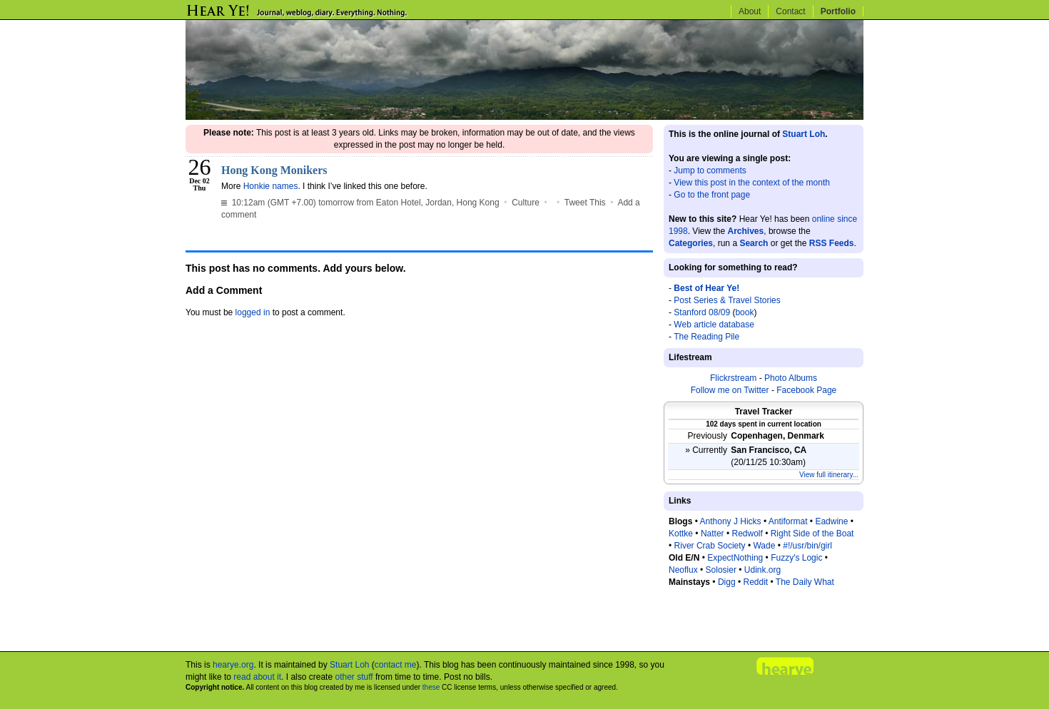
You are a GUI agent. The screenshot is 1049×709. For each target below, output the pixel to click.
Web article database (714, 325)
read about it (257, 677)
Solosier (721, 570)
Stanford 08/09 (702, 312)
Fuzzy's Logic (796, 558)
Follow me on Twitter (730, 390)
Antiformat (788, 521)
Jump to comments (710, 170)
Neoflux (683, 570)
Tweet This (585, 203)
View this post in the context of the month (752, 183)
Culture (525, 203)
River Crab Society (710, 546)
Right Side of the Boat (812, 534)
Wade (764, 546)
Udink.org (762, 570)
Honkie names (270, 186)
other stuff (354, 677)
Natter (712, 534)
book (744, 312)
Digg (727, 582)
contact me (396, 665)
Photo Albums (790, 378)
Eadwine (831, 521)
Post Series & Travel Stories (727, 300)
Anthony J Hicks (730, 521)
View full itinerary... (828, 475)
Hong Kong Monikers (274, 170)
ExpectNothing (735, 558)
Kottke (681, 534)
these (431, 687)
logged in (252, 312)
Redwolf (746, 534)
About (750, 11)
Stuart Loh (803, 134)
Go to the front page (712, 195)
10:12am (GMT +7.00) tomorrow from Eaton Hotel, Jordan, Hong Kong (360, 203)
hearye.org (233, 665)
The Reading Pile (706, 337)
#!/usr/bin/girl (807, 546)
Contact (790, 11)
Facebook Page (806, 390)
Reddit (755, 582)
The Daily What (805, 582)
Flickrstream (733, 378)
